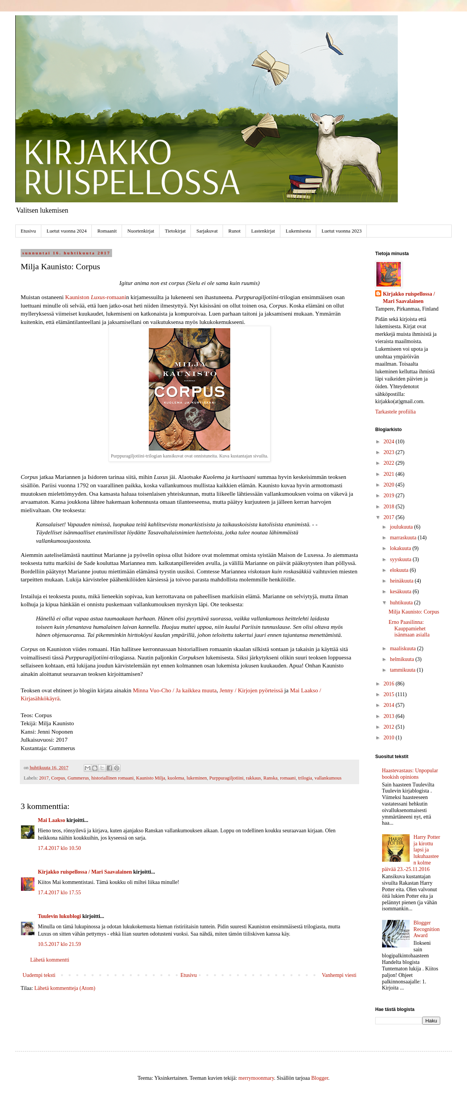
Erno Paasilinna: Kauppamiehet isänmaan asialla (409, 628)
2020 (390, 485)
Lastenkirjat (263, 231)
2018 (390, 506)
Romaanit (107, 231)
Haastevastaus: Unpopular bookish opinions (410, 774)
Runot (234, 231)
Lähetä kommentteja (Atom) (64, 988)
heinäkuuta (402, 581)
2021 (390, 474)
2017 (44, 778)
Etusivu (28, 231)
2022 (390, 463)
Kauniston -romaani (95, 297)
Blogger (319, 1078)
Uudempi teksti (39, 975)
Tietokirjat (175, 231)
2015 (390, 694)
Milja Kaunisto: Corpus (414, 612)
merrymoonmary (256, 1078)
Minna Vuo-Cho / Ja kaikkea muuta (174, 690)
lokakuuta (401, 548)
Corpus (58, 778)
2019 (390, 495)
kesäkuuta (401, 591)
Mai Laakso (51, 820)
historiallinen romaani (112, 778)
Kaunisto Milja (150, 778)
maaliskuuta (403, 648)
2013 (390, 716)
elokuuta (400, 570)
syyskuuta (401, 559)
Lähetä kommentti (49, 960)
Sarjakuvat (207, 231)
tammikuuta (403, 670)
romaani (288, 778)
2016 (390, 684)
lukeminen (197, 778)
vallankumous (328, 778)
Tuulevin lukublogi (59, 916)
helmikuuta (402, 659)
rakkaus (253, 778)
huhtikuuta (402, 602)
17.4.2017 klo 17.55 (59, 892)
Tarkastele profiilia (395, 412)
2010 (390, 738)
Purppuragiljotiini (226, 778)
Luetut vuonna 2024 (67, 231)
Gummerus (78, 778)
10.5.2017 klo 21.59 (59, 944)
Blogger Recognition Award (426, 929)
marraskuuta (404, 537)
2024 (390, 441)
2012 (390, 727)
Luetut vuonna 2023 (342, 231)
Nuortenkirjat (140, 231)
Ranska (271, 778)
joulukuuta (402, 527)
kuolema (176, 778)
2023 (390, 452)
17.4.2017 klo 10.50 (59, 848)
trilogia (305, 778)
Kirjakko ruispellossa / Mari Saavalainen (85, 872)
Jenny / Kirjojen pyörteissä (251, 690)
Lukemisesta (298, 231)
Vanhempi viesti (339, 975)
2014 (390, 705)
